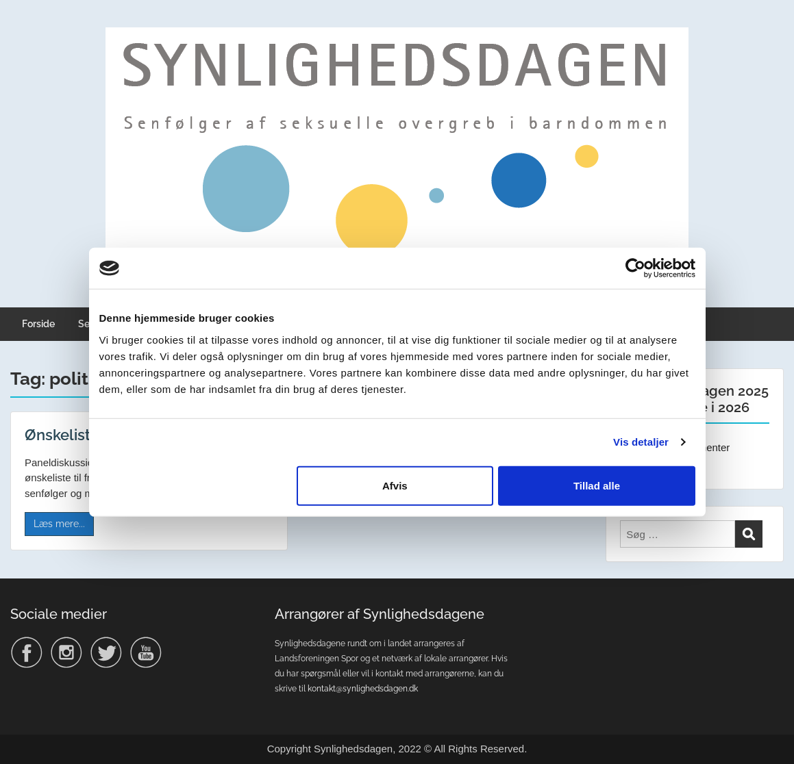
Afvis (395, 485)
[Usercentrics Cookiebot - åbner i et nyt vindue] (635, 268)
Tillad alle (596, 485)
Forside (38, 323)
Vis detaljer (641, 442)
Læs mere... (59, 523)
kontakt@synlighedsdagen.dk (363, 688)
